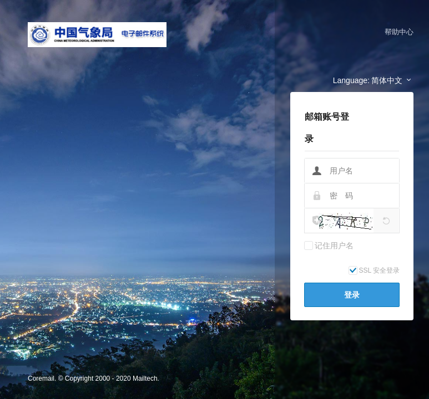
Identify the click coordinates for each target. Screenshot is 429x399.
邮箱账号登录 (327, 128)
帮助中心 (399, 32)
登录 (352, 294)
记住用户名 (334, 245)
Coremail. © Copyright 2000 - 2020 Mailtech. (93, 378)
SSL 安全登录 (379, 270)
